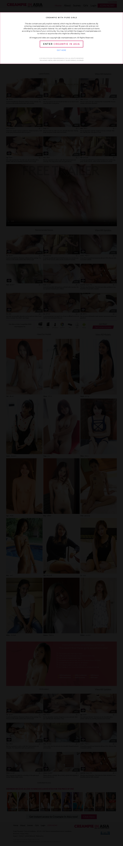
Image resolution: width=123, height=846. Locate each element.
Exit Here (61, 50)
